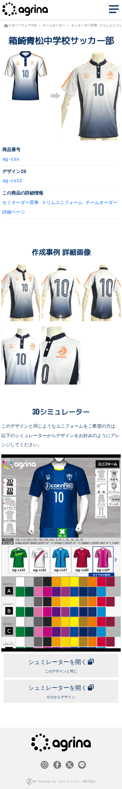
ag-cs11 (12, 180)
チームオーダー (54, 25)
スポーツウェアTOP (22, 25)
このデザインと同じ (61, 663)
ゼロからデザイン (61, 689)
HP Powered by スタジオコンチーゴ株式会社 (64, 779)
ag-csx (10, 159)
